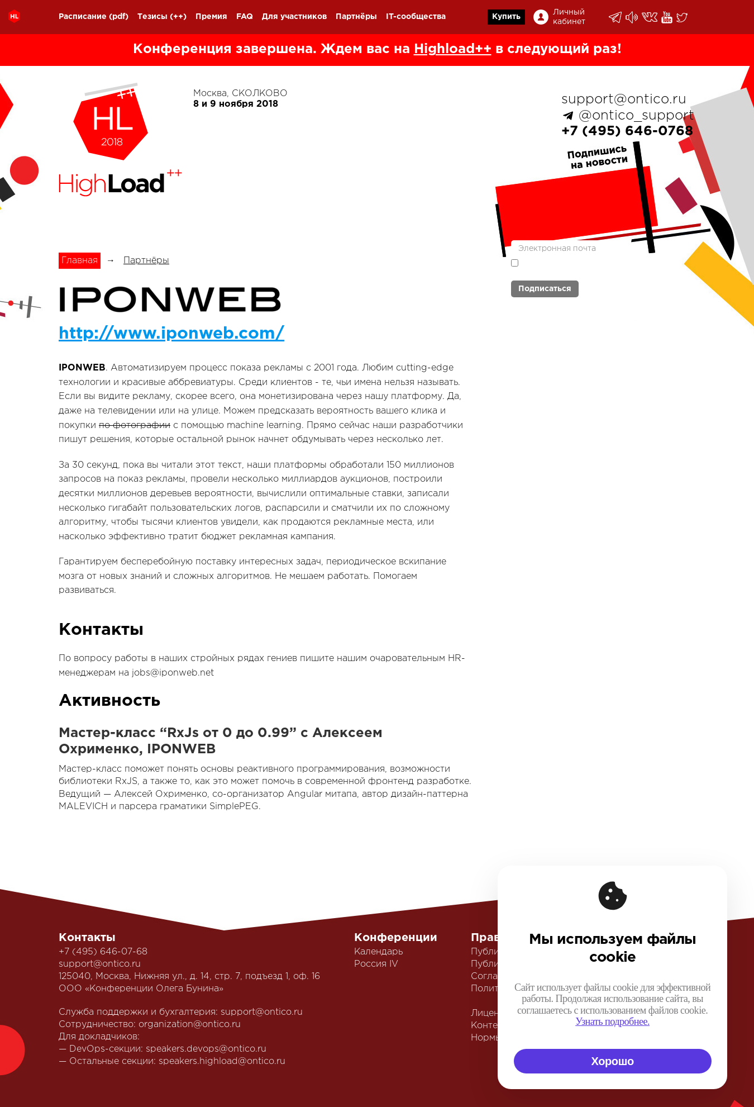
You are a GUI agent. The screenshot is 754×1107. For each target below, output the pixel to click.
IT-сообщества (416, 16)
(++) (178, 16)
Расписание (83, 16)
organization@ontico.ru (190, 1024)
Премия (211, 16)
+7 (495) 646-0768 (627, 131)
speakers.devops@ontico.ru (206, 1049)
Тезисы (152, 16)
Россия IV (376, 964)
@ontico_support (636, 116)
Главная (79, 260)
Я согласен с (578, 266)
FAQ (244, 16)
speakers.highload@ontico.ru (222, 1061)
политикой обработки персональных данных (578, 268)
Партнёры (356, 16)
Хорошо (612, 1061)
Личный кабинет (569, 17)
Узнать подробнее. (612, 1021)
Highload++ (452, 49)
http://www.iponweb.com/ (171, 333)
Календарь (378, 952)
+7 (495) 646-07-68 (103, 952)
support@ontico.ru (623, 99)
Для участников (294, 16)
